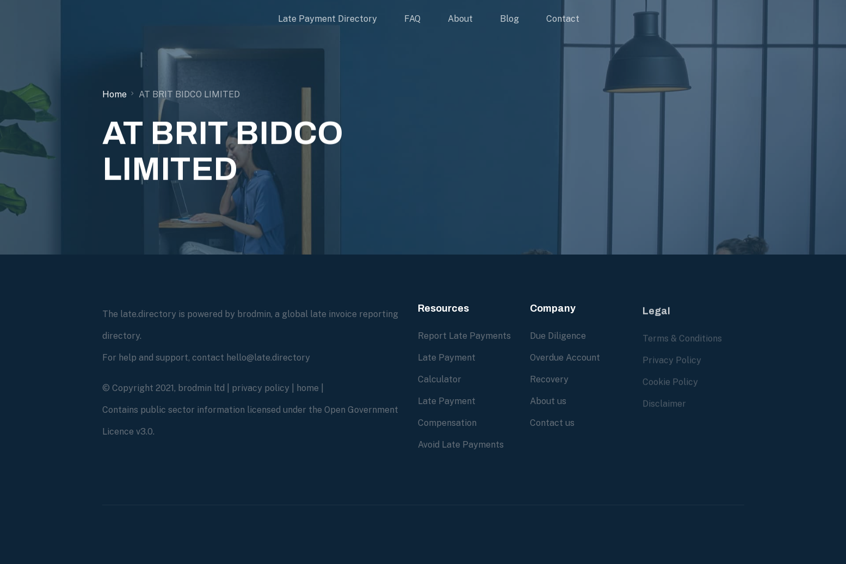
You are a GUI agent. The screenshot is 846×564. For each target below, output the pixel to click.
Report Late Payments (464, 336)
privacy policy (260, 388)
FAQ (412, 19)
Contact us (552, 423)
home (308, 388)
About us (548, 401)
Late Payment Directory (327, 19)
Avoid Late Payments (461, 444)
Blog (509, 19)
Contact (562, 19)
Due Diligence (558, 336)
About (460, 19)
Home (114, 94)
